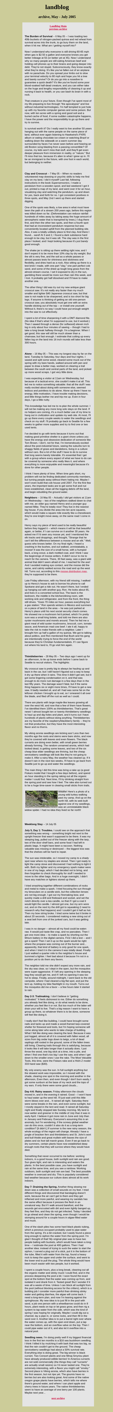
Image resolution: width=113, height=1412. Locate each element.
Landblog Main (58, 26)
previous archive (58, 29)
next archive (58, 1398)
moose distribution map (73, 571)
